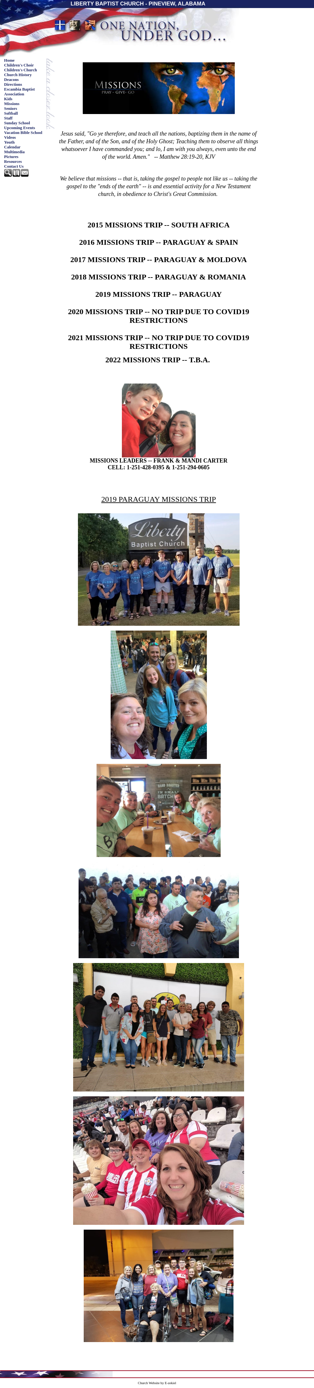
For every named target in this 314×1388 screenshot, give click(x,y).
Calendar (12, 147)
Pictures (11, 157)
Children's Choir (19, 65)
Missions (12, 104)
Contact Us (14, 166)
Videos (10, 137)
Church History (18, 75)
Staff (8, 118)
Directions (13, 84)
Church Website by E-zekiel (157, 1383)
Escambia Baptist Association (19, 91)
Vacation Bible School (23, 132)
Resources (13, 161)
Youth (9, 142)
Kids (8, 99)
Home (9, 60)
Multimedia (14, 152)
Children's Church (20, 70)
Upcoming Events (19, 128)
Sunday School (17, 123)
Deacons (11, 79)
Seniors (10, 108)
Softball (11, 113)
